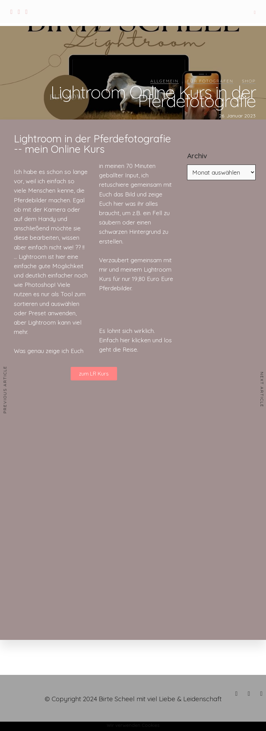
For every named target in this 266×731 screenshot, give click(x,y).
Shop (249, 80)
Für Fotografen (210, 80)
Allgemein (164, 80)
